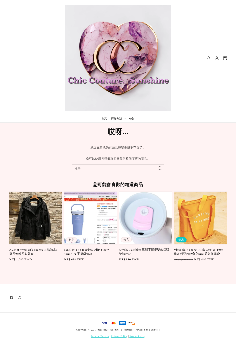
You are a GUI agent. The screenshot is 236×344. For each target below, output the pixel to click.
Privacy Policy (119, 336)
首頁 (104, 118)
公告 (132, 118)
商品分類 (116, 118)
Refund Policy (137, 336)
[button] (209, 58)
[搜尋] (160, 169)
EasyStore (154, 330)
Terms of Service (100, 336)
